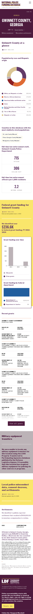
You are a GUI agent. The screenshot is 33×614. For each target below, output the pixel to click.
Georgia (16, 15)
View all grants (16, 423)
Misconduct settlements (23, 33)
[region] (16, 372)
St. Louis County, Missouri (10, 134)
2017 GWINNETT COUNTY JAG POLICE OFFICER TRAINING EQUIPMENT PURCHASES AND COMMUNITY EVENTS (16, 374)
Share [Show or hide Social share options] (29, 12)
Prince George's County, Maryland (12, 137)
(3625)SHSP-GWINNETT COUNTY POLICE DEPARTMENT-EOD (13, 401)
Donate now (8, 606)
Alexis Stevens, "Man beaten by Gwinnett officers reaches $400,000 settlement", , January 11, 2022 (16, 567)
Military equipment (7, 33)
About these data (8, 49)
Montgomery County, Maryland (11, 140)
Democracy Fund (21, 588)
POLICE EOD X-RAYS (7, 322)
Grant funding (19, 30)
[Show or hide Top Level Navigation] (30, 2)
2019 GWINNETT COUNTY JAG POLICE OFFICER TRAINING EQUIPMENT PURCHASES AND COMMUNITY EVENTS (16, 347)
